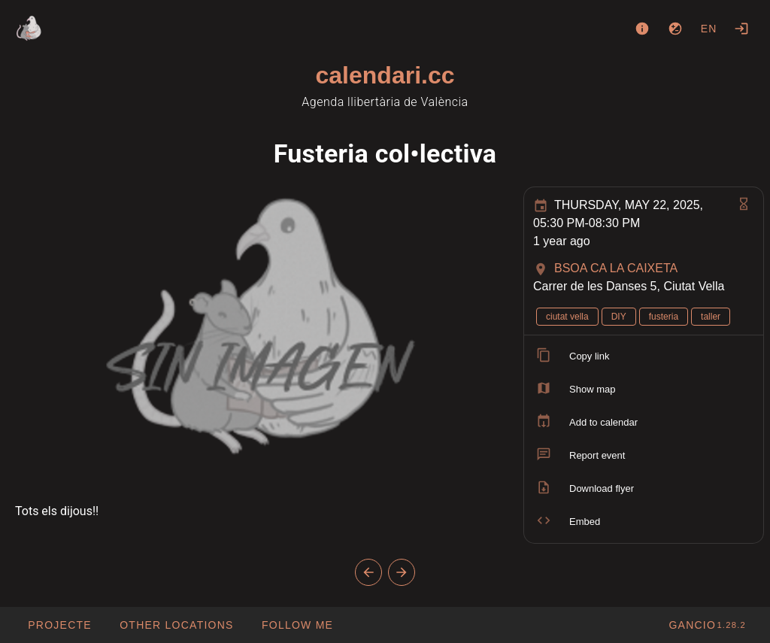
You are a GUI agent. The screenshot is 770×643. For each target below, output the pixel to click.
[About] (642, 28)
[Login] (741, 28)
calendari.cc (385, 75)
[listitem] (643, 356)
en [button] (709, 29)
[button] (176, 624)
